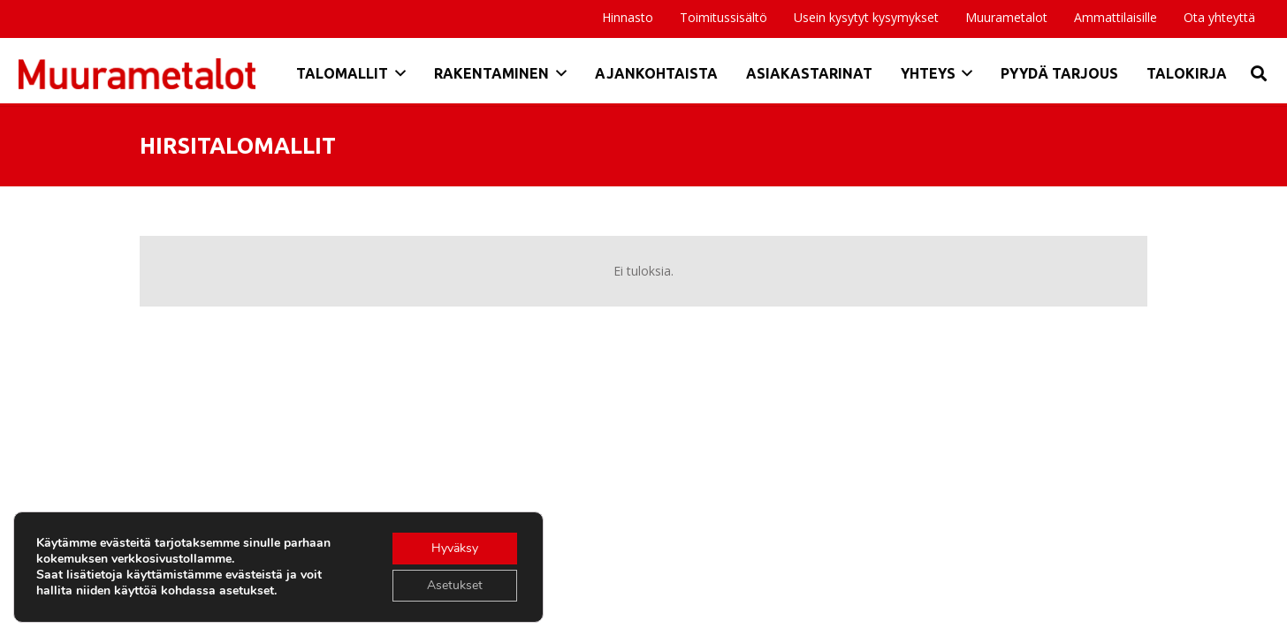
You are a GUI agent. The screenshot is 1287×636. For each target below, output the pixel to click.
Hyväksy (454, 548)
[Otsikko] (137, 73)
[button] (397, 73)
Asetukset (455, 585)
